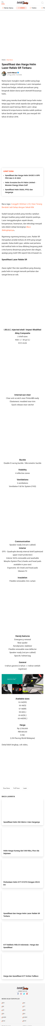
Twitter (24, 994)
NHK (24, 1010)
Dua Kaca (6, 788)
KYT (24, 1006)
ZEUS (24, 1021)
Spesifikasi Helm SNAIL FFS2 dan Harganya (19, 191)
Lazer (25, 788)
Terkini (34, 8)
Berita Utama (8, 8)
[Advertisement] (22, 34)
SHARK (4, 1017)
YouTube (27, 994)
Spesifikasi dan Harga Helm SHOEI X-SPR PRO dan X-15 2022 (22, 177)
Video (22, 8)
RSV (24, 1013)
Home (3, 60)
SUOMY (25, 1017)
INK (3, 1006)
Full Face (16, 788)
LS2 (3, 1010)
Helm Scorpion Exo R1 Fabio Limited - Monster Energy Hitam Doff (20, 184)
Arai (24, 1003)
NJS (3, 1013)
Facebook (18, 994)
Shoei (3, 1021)
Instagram (21, 994)
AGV (3, 1003)
